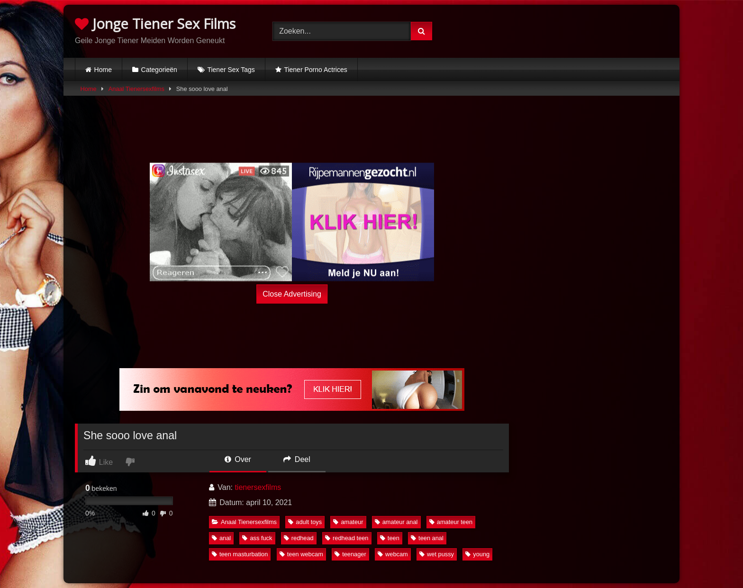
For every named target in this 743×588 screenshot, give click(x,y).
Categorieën (159, 69)
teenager (350, 554)
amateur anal (396, 521)
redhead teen (346, 538)
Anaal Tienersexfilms (136, 88)
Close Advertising (292, 293)
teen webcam (301, 554)
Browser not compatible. (569, 30)
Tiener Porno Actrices (315, 69)
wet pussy (436, 554)
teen (389, 538)
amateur (348, 521)
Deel (296, 459)
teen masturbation (240, 554)
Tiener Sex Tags (230, 69)
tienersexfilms (258, 487)
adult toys (305, 521)
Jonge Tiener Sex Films (155, 23)
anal (221, 538)
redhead (299, 538)
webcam (393, 554)
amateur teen (450, 521)
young (477, 554)
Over (238, 459)
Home (103, 69)
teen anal (427, 538)
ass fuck (257, 538)
